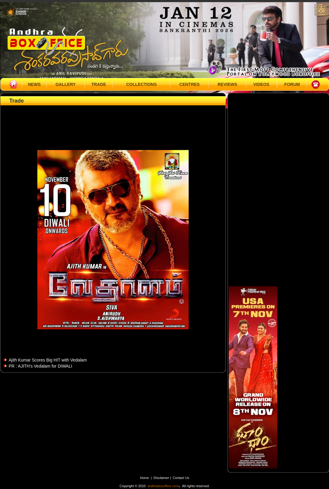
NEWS (34, 84)
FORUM (292, 84)
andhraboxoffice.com (162, 486)
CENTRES (189, 84)
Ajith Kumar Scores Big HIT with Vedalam (48, 360)
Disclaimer (161, 478)
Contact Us (181, 478)
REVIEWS (227, 84)
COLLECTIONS (141, 84)
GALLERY (66, 84)
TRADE (98, 84)
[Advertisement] (113, 120)
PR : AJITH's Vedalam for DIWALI (40, 366)
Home (144, 478)
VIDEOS (261, 84)
